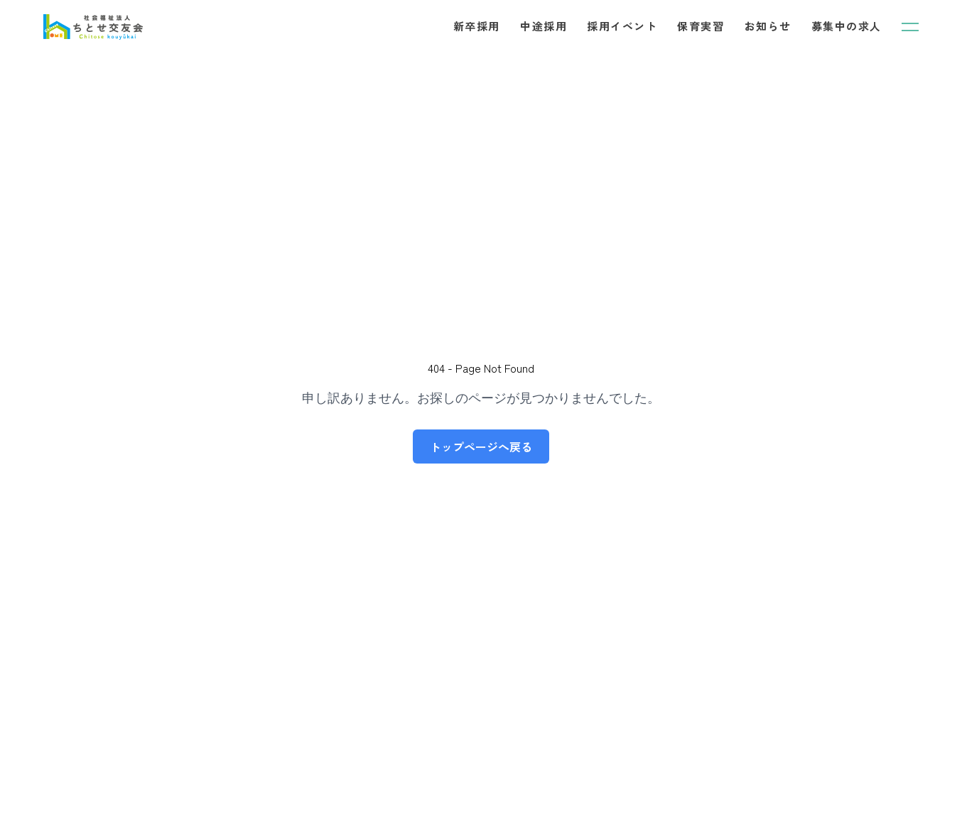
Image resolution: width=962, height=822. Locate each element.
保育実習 (700, 25)
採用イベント (622, 25)
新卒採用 (476, 25)
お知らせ (768, 25)
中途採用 (543, 25)
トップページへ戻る (481, 446)
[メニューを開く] (910, 27)
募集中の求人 (846, 25)
